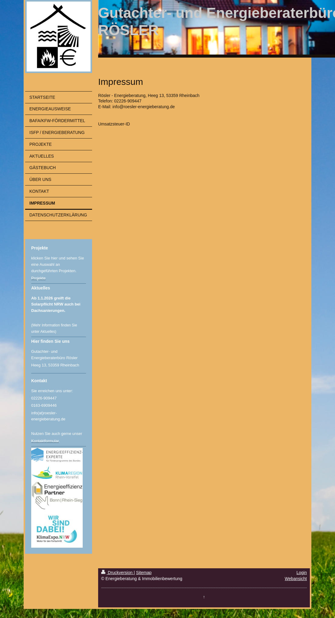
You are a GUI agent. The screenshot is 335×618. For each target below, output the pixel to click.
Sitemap (143, 572)
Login (302, 572)
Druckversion (117, 572)
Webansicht (296, 578)
